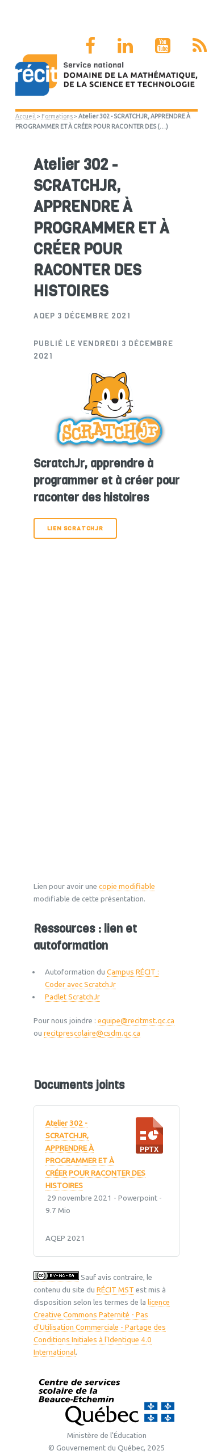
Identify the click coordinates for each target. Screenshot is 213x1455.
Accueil (25, 116)
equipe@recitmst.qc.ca (136, 1020)
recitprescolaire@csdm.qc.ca (92, 1033)
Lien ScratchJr (75, 528)
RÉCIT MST (115, 1290)
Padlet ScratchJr (72, 997)
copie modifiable (127, 886)
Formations (57, 116)
